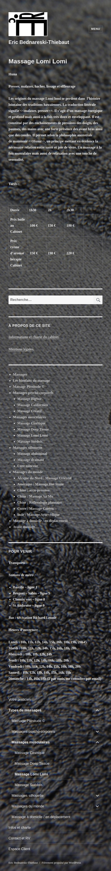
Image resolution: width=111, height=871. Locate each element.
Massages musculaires (29, 417)
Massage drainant (30, 460)
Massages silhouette (27, 447)
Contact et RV (19, 838)
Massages (20, 374)
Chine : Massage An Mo (35, 496)
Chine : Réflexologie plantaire (39, 502)
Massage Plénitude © (28, 386)
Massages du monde (28, 472)
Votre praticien (20, 699)
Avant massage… (25, 527)
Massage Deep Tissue (33, 429)
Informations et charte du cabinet (34, 337)
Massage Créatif (29, 411)
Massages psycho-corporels (33, 393)
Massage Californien (32, 405)
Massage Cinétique (31, 423)
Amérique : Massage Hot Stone (40, 484)
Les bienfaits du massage (31, 380)
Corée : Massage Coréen (35, 508)
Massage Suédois (29, 441)
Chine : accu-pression (33, 490)
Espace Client (19, 849)
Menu (95, 28)
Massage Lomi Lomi (32, 435)
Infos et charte (20, 827)
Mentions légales (21, 349)
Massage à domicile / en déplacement (40, 521)
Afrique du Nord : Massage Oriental (44, 478)
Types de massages (25, 710)
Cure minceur (27, 466)
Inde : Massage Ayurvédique (38, 515)
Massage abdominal (32, 454)
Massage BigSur (29, 399)
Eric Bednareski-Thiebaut (39, 42)
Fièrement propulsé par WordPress (61, 862)
